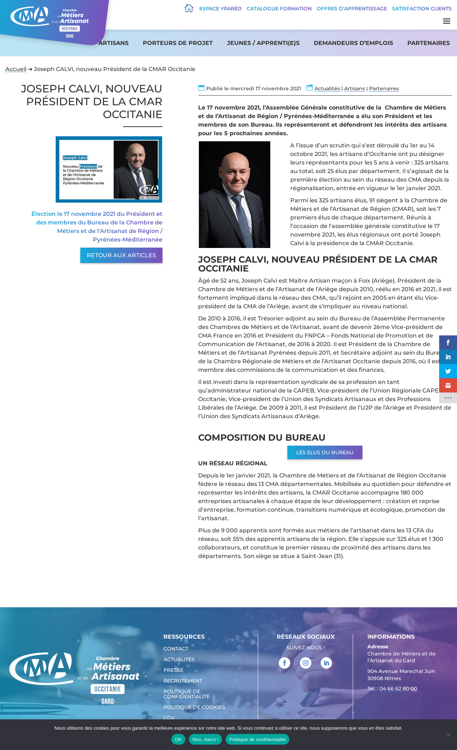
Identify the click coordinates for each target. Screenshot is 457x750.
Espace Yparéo (220, 8)
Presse (174, 670)
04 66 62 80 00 (398, 688)
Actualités (327, 88)
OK (178, 739)
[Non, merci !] (448, 734)
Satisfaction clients (422, 8)
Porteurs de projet (178, 43)
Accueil (15, 69)
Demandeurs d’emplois (353, 43)
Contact (176, 649)
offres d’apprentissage (352, 8)
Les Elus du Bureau (324, 452)
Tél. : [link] (392, 689)
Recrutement (183, 681)
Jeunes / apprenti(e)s (263, 43)
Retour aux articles (121, 255)
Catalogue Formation (279, 8)
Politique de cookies (194, 707)
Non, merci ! (205, 739)
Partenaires (428, 43)
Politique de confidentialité (187, 694)
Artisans (114, 43)
